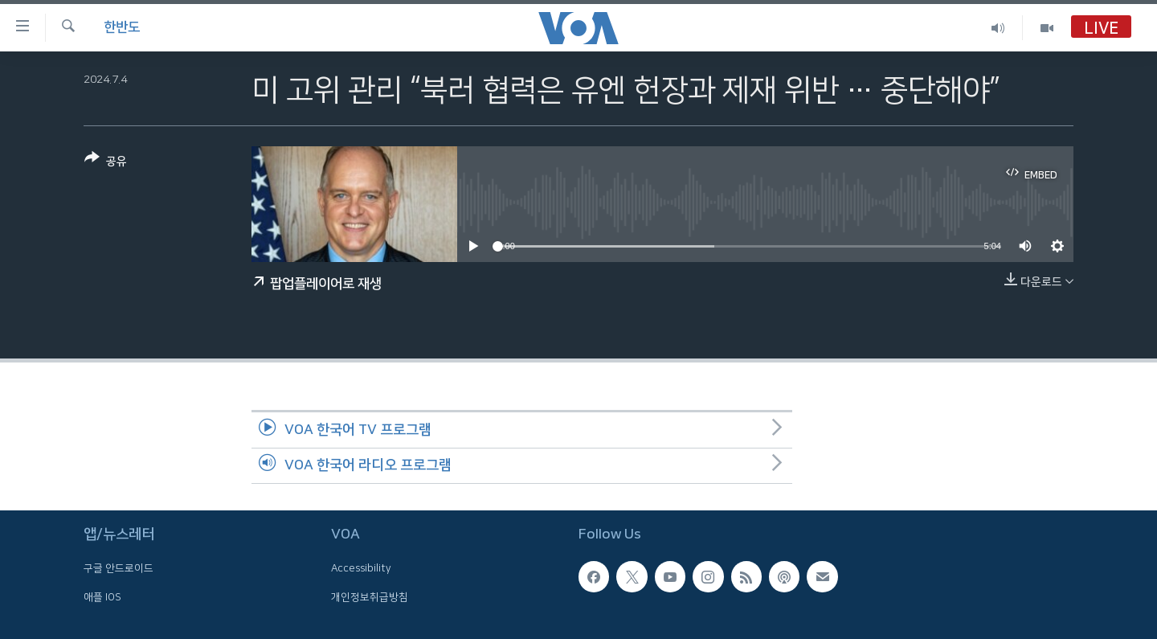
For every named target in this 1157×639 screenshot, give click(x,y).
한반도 (122, 27)
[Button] (105, 162)
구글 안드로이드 (118, 568)
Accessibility (361, 568)
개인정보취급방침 (369, 597)
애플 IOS (102, 597)
